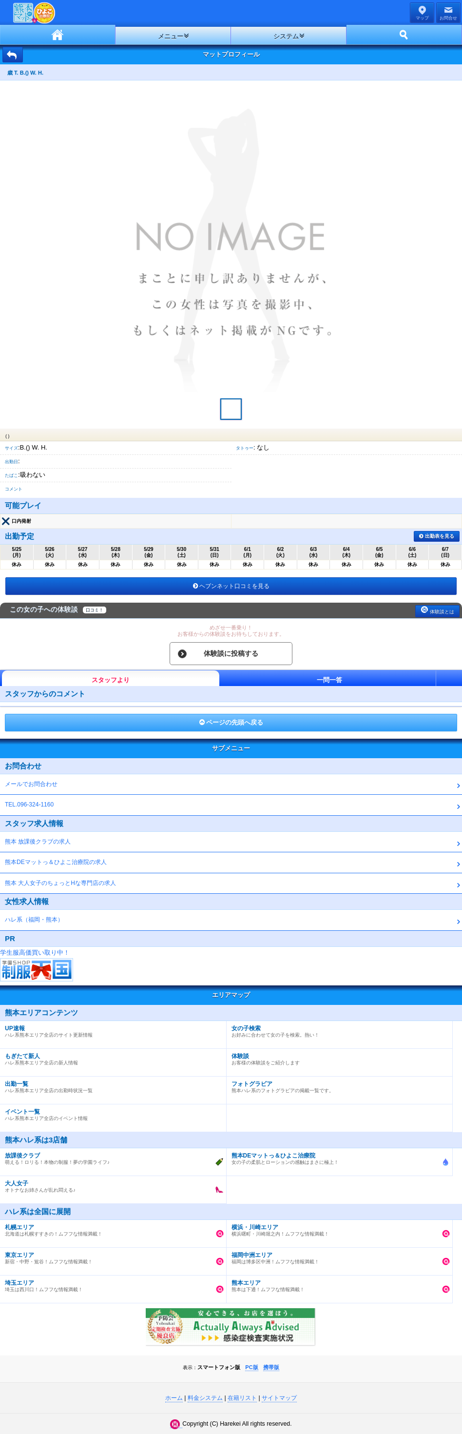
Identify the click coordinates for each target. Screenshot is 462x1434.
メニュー (170, 36)
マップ (422, 18)
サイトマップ (279, 1398)
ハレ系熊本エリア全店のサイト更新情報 (110, 1029)
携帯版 (271, 1367)
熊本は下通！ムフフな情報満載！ (337, 1284)
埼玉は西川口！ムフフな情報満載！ (110, 1284)
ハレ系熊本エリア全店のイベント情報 (110, 1112)
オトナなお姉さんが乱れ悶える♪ (110, 1184)
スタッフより (111, 680)
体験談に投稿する (231, 653)
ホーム (58, 34)
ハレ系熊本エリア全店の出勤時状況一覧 (110, 1085)
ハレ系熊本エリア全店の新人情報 (110, 1057)
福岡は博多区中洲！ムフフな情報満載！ (337, 1256)
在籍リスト (242, 1398)
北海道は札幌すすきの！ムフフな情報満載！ (110, 1228)
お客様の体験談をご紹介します (337, 1057)
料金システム (205, 1398)
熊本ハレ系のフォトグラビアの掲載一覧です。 (337, 1085)
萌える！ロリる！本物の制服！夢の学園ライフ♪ (110, 1156)
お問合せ (448, 18)
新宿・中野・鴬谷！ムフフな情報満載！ (110, 1256)
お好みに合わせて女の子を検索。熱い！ (337, 1029)
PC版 (251, 1367)
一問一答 (329, 680)
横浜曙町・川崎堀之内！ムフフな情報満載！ (337, 1228)
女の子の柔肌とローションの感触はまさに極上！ (337, 1156)
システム (286, 36)
